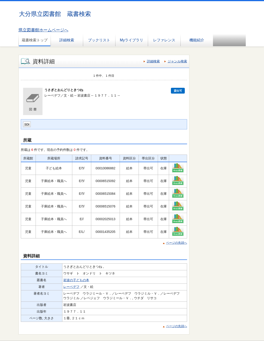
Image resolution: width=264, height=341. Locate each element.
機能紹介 (196, 40)
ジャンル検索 (177, 61)
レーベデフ (71, 287)
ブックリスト (99, 40)
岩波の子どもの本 (76, 280)
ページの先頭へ (176, 242)
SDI (27, 124)
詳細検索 (66, 40)
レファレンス (164, 40)
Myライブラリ (131, 40)
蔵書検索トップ (35, 40)
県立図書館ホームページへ (43, 30)
